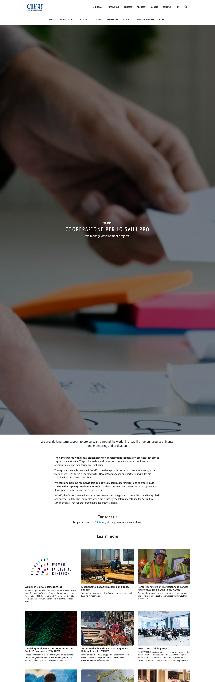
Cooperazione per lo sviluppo (151, 19)
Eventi (98, 19)
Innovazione (112, 19)
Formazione (113, 7)
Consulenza (84, 19)
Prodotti (127, 19)
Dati (51, 19)
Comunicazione (65, 19)
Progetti (141, 7)
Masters (128, 7)
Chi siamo (98, 7)
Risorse (154, 7)
